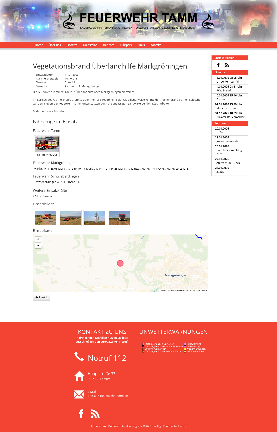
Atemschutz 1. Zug (228, 163)
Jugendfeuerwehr (227, 141)
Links (141, 45)
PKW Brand (223, 90)
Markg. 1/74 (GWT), (154, 168)
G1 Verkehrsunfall (227, 81)
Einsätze (72, 45)
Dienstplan (90, 45)
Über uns (55, 45)
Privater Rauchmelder (230, 117)
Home (39, 45)
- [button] (38, 245)
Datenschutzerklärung (122, 426)
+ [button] (38, 240)
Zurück (41, 297)
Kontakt (155, 45)
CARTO (203, 290)
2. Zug (220, 171)
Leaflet (163, 290)
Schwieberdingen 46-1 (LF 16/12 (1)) (56, 182)
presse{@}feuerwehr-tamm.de (108, 396)
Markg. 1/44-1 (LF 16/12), (102, 168)
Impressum (98, 426)
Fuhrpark (126, 45)
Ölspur (220, 99)
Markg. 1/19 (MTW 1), (72, 168)
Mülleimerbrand (227, 108)
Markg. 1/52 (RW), (130, 168)
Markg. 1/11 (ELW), (46, 168)
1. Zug (220, 132)
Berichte (108, 45)
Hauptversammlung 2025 (229, 152)
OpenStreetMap (177, 290)
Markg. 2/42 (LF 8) (178, 168)
